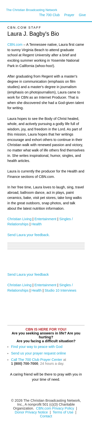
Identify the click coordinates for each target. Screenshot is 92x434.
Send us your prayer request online (38, 353)
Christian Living (19, 219)
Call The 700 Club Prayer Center (36, 360)
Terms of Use (64, 412)
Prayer (69, 15)
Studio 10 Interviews (61, 290)
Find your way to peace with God (37, 347)
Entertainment (45, 219)
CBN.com (15, 44)
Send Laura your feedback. (28, 235)
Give (82, 15)
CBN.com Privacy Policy (55, 408)
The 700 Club (49, 15)
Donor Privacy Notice (31, 412)
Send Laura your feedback (28, 274)
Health (36, 224)
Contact (46, 416)
